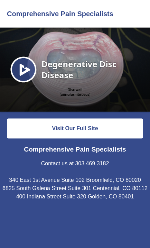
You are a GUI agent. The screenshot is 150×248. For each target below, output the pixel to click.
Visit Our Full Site (75, 128)
